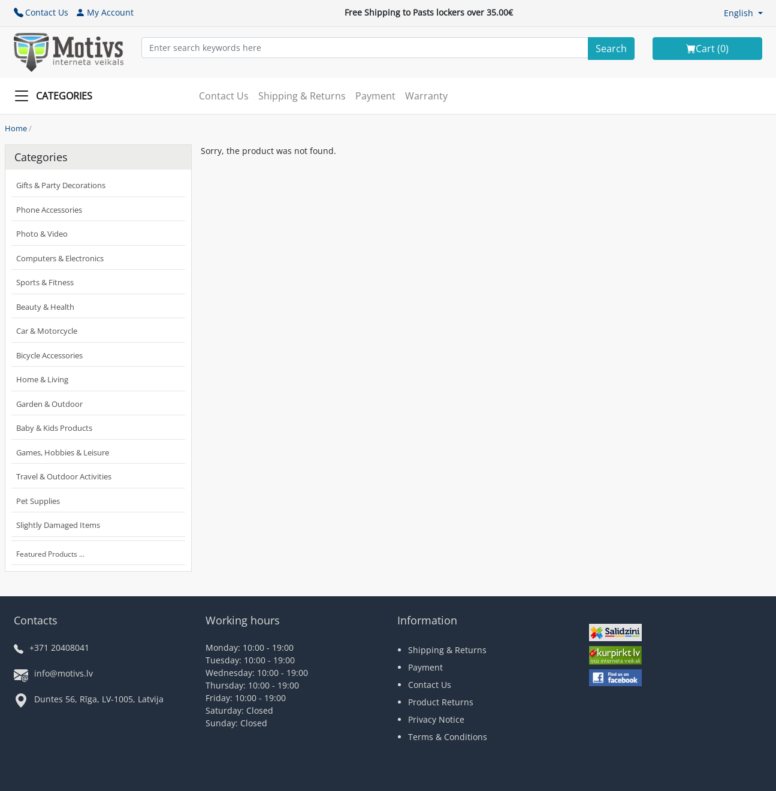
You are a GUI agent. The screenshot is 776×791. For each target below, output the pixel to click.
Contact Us (41, 12)
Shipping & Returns (302, 95)
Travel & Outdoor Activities (63, 476)
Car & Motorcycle (46, 330)
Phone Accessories (49, 209)
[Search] (611, 48)
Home (16, 128)
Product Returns (440, 702)
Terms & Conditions (447, 736)
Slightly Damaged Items (58, 525)
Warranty (426, 95)
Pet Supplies (38, 501)
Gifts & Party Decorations (60, 185)
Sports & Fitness (45, 282)
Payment (375, 95)
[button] (743, 13)
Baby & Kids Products (54, 427)
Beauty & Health (45, 306)
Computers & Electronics (60, 258)
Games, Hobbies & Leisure (62, 452)
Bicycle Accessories (49, 355)
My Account (105, 12)
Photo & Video (42, 233)
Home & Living (42, 379)
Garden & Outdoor (49, 403)
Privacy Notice (436, 719)
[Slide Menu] (57, 95)
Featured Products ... (50, 554)
